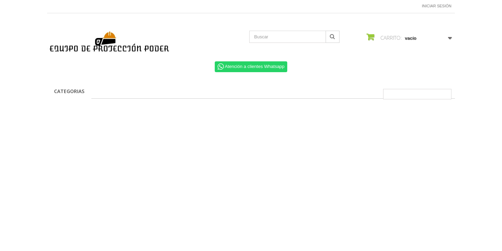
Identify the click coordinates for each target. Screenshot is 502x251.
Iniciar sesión (436, 6)
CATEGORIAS (69, 91)
